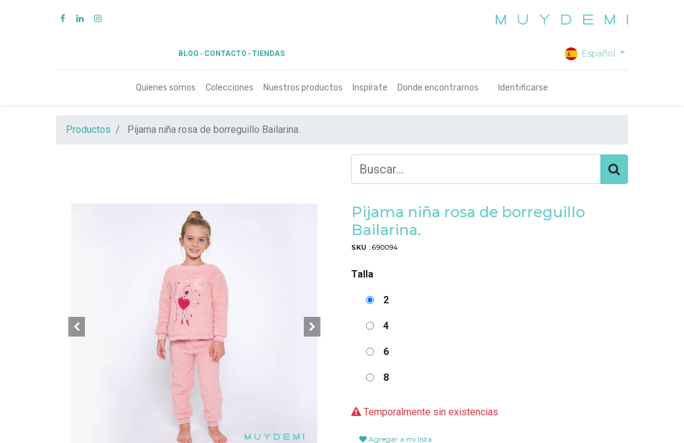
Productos (88, 129)
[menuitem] (166, 87)
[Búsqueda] (614, 169)
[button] (77, 327)
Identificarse (523, 87)
